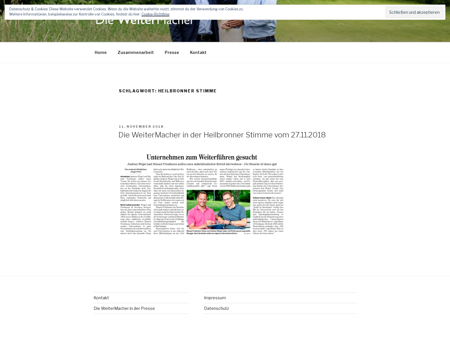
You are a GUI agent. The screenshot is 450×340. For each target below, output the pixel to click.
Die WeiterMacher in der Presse (124, 308)
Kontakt (198, 52)
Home (101, 52)
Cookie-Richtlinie (155, 14)
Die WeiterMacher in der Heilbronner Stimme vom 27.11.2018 (222, 134)
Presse (172, 52)
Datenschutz (216, 308)
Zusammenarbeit (136, 52)
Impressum (215, 297)
